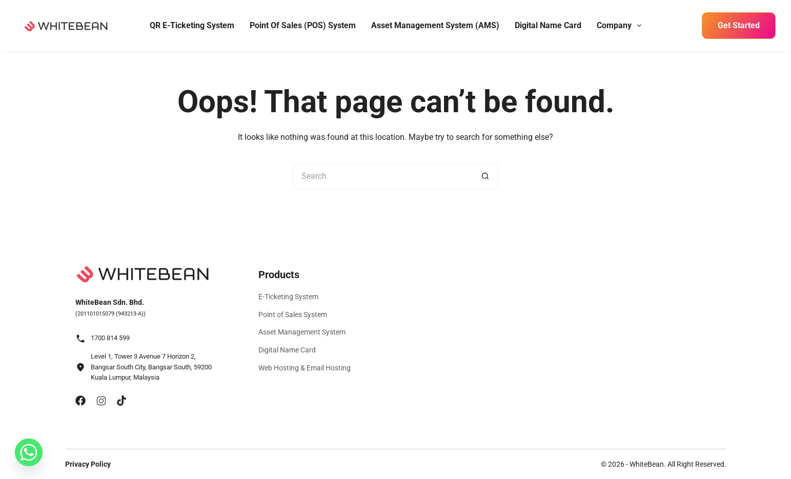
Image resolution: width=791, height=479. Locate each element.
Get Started (739, 25)
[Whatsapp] (29, 452)
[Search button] (485, 176)
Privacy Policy (88, 464)
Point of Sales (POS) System (303, 25)
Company (620, 25)
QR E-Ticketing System (192, 25)
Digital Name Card (548, 25)
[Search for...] (383, 176)
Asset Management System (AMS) (435, 25)
